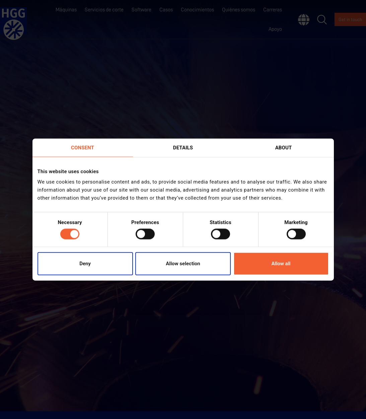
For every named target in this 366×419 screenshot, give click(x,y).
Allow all (281, 264)
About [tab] (283, 147)
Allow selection (183, 264)
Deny (85, 264)
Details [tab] (183, 147)
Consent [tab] (82, 147)
